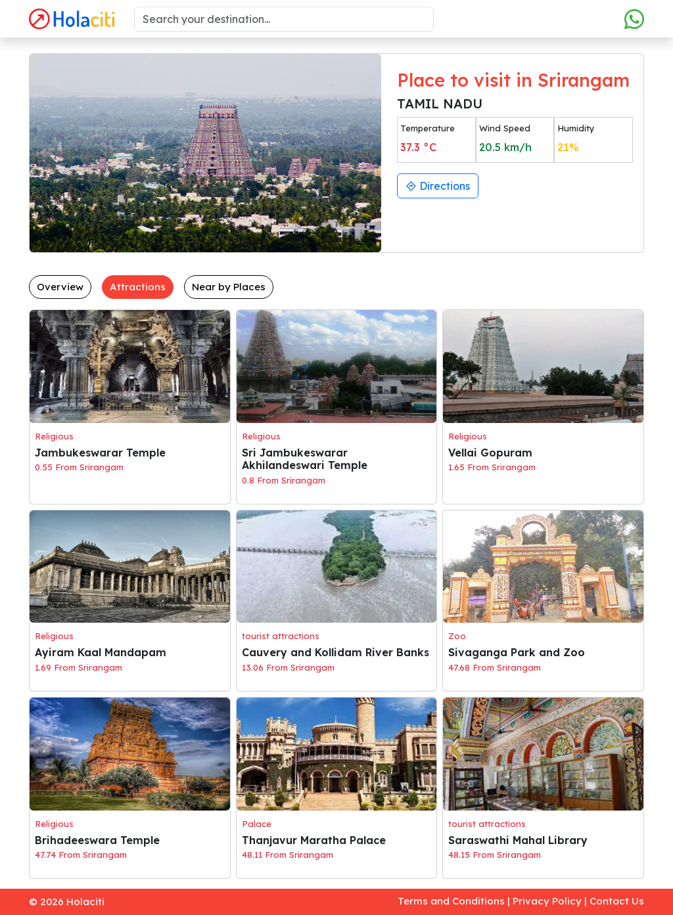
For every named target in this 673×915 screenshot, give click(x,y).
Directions (438, 185)
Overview (60, 286)
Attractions (138, 286)
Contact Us (617, 901)
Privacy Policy (547, 901)
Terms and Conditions (451, 901)
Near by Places (229, 286)
